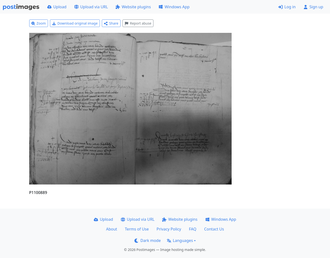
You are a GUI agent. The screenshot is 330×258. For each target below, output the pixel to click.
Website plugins (133, 6)
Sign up (313, 6)
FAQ (192, 229)
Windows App (174, 6)
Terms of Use (137, 229)
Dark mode (147, 240)
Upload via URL (91, 6)
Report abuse (138, 23)
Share (111, 23)
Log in (287, 6)
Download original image (75, 23)
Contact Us (214, 229)
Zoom (38, 23)
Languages (180, 240)
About (111, 229)
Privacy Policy (169, 229)
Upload (56, 6)
